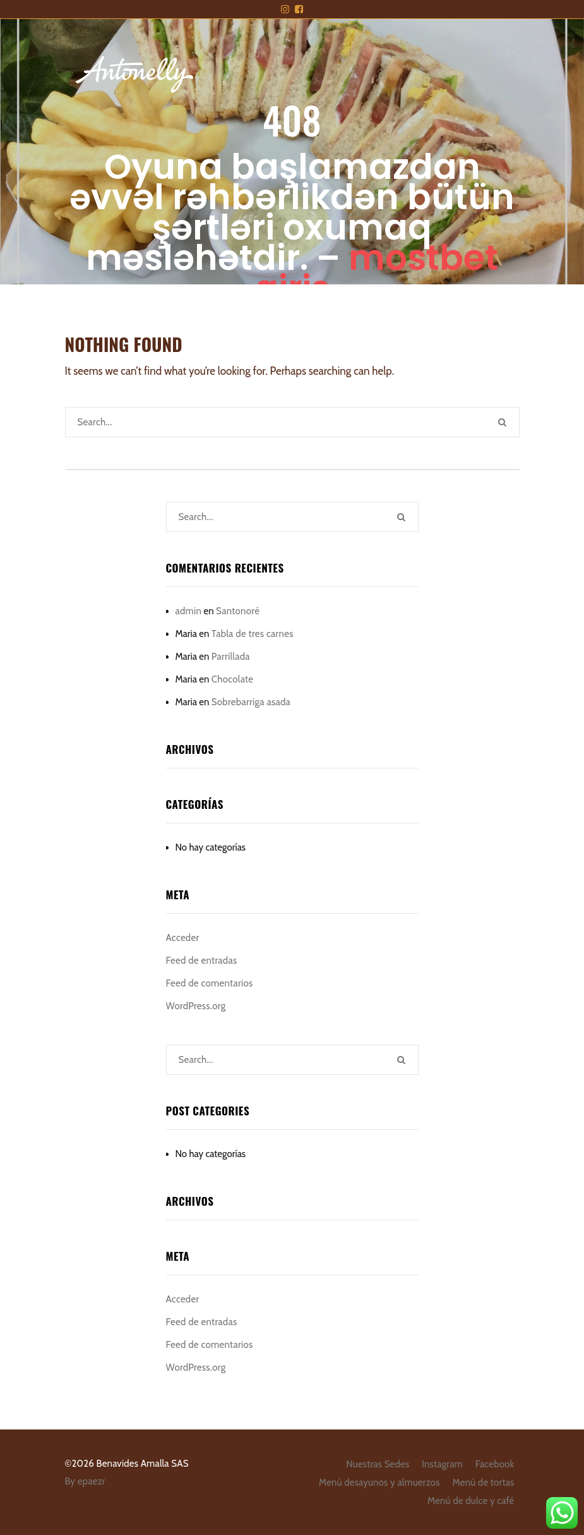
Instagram (442, 1464)
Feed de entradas (201, 960)
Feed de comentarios (209, 983)
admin (189, 611)
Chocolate (233, 679)
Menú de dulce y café (470, 1501)
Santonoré (237, 611)
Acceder (183, 937)
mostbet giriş (376, 272)
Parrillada (231, 656)
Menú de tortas (484, 1482)
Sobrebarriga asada (251, 702)
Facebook (495, 1464)
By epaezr (85, 1481)
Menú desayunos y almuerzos (379, 1482)
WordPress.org (196, 1006)
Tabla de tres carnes (253, 634)
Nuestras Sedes (377, 1464)
